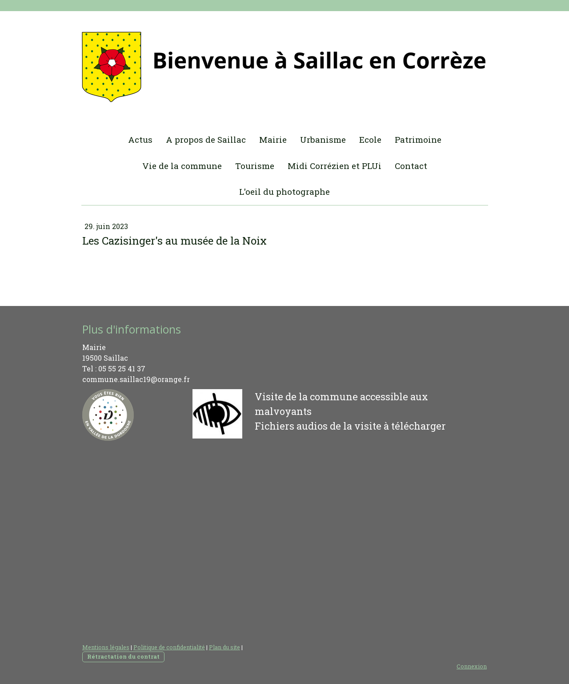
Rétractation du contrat (123, 656)
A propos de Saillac (206, 139)
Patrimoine (418, 139)
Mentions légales (105, 647)
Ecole (370, 139)
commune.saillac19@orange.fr (136, 379)
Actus (140, 139)
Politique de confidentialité (169, 647)
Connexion (472, 666)
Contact (411, 165)
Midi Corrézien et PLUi (334, 165)
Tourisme (254, 165)
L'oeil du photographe (284, 191)
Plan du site (224, 647)
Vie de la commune (182, 165)
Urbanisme (323, 139)
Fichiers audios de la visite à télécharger (350, 425)
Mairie (273, 139)
